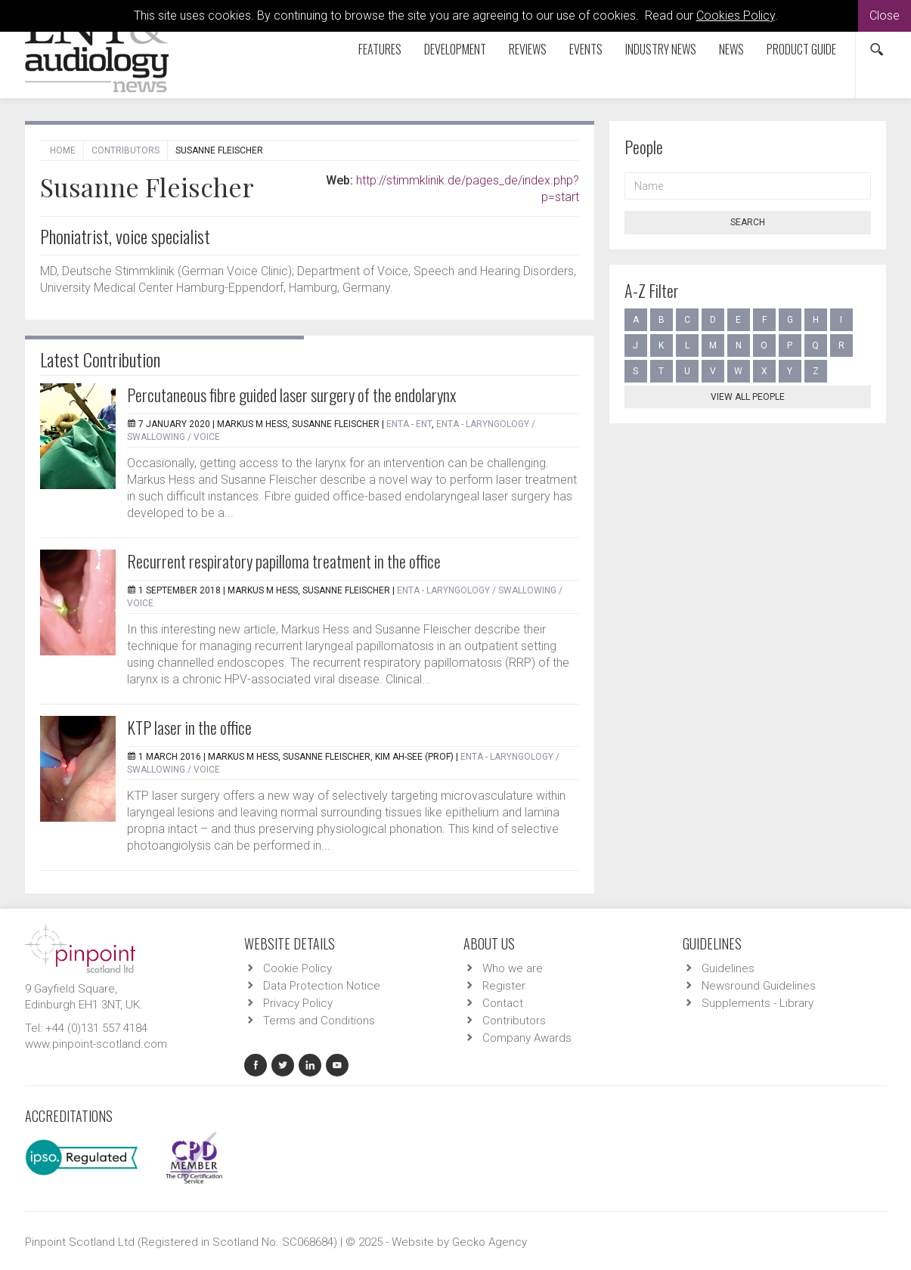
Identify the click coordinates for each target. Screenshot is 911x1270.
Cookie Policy (297, 968)
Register (503, 986)
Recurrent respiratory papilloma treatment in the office (284, 561)
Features (379, 49)
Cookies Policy (735, 15)
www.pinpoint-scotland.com (96, 1044)
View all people (748, 397)
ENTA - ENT (409, 424)
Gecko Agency (489, 1242)
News (731, 49)
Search (747, 222)
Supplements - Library (757, 1003)
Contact (502, 1003)
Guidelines (728, 968)
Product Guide (801, 49)
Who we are (512, 968)
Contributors (125, 150)
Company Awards (527, 1038)
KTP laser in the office (189, 727)
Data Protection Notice (321, 986)
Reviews (528, 49)
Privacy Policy (298, 1003)
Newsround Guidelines (759, 986)
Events (586, 49)
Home (63, 150)
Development (455, 49)
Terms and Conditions (319, 1020)
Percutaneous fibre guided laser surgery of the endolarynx (291, 395)
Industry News (660, 49)
